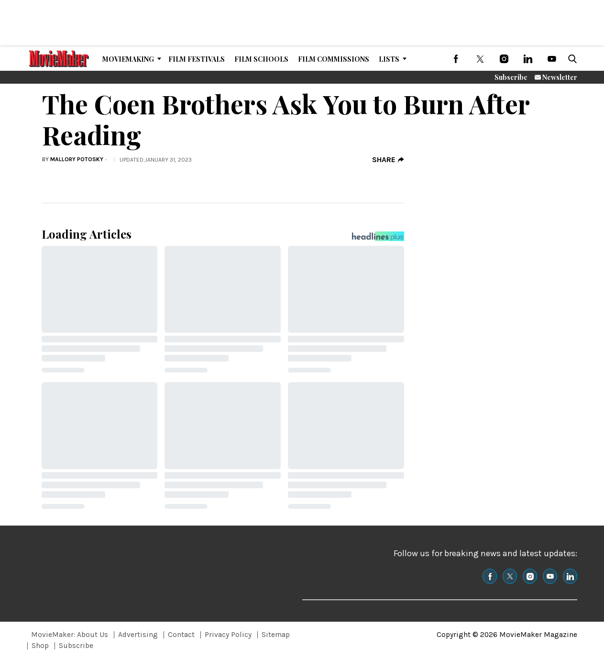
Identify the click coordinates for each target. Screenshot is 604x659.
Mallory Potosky (76, 159)
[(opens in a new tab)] (456, 59)
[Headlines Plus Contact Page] (378, 238)
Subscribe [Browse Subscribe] (76, 645)
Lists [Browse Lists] (389, 59)
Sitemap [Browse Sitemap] (276, 634)
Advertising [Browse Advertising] (138, 634)
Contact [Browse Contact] (181, 634)
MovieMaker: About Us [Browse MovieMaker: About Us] (69, 634)
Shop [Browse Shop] (40, 645)
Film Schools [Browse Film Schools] (261, 59)
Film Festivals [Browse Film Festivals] (196, 59)
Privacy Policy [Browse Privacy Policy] (228, 634)
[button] (570, 59)
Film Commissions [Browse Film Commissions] (333, 59)
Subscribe (510, 77)
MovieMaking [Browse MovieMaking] (128, 59)
